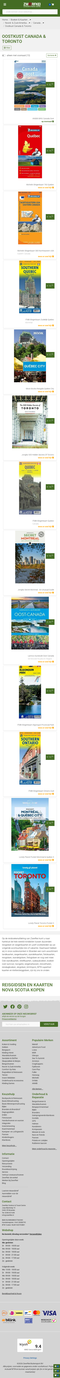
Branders (36, 1112)
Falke (34, 1072)
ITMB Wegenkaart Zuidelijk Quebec (39, 321)
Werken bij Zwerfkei (10, 1180)
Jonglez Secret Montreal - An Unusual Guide (36, 590)
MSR (34, 1053)
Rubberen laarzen (39, 1143)
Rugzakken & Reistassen (12, 1072)
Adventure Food (38, 1047)
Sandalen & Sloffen (10, 1058)
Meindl (35, 1044)
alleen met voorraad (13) (18, 55)
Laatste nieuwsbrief (10, 1191)
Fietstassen (7, 1118)
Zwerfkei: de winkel (10, 1178)
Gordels (35, 1118)
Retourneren (7, 1164)
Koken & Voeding (9, 1044)
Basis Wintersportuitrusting (13, 1104)
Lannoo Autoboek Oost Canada (41, 657)
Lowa (34, 1050)
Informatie (8, 1154)
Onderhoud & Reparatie (40, 1095)
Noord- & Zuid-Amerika (11, 1067)
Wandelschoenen (9, 1055)
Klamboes (6, 1140)
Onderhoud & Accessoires (12, 1080)
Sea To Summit (38, 1058)
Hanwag (35, 1075)
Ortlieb (35, 1080)
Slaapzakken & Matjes (11, 1061)
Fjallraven (36, 1067)
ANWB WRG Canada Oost (43, 118)
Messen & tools (38, 1132)
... (29, 19)
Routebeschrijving (9, 1169)
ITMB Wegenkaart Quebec (43, 522)
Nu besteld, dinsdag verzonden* (22, 1234)
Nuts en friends (38, 1135)
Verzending (6, 1166)
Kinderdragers (8, 1137)
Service (5, 1172)
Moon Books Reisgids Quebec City (40, 389)
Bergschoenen (8, 1064)
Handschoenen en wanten (13, 1120)
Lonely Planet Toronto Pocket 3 (41, 923)
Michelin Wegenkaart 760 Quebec (40, 185)
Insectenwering (8, 1126)
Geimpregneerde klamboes (43, 1115)
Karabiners (36, 1126)
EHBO (4, 1115)
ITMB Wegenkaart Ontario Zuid (41, 791)
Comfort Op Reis (9, 1069)
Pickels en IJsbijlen (40, 1140)
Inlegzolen (6, 1123)
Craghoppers (37, 1064)
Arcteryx (35, 1061)
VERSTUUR (49, 1024)
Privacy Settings (30, 1358)
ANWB (34, 1083)
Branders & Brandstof (11, 1109)
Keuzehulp (8, 1094)
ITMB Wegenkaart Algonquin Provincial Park (35, 725)
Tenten (5, 1075)
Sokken (5, 1047)
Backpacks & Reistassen (12, 1098)
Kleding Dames (8, 1083)
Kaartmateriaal (8, 1129)
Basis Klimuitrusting (10, 1101)
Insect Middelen (8, 1078)
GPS (34, 1121)
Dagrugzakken (8, 1112)
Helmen (35, 1124)
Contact (5, 1158)
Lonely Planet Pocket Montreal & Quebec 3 (36, 857)
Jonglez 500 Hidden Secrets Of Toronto (38, 455)
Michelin (35, 1078)
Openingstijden (8, 1161)
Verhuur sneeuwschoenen (13, 1175)
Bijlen (4, 1107)
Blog (4, 1183)
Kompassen (37, 1129)
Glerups (35, 1055)
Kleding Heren (8, 1053)
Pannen (35, 1138)
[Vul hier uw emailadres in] (21, 1024)
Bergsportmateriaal (40, 1107)
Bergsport (6, 1050)
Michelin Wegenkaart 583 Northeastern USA (35, 252)
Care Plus (36, 1069)
